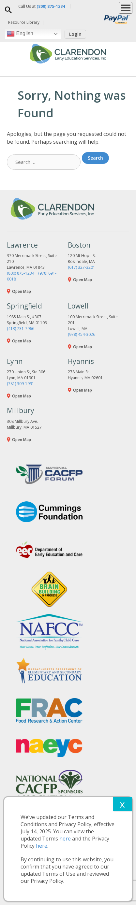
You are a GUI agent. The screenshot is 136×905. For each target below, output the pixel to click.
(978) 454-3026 (81, 334)
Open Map (21, 291)
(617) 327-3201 (81, 267)
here (65, 838)
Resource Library (23, 22)
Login (75, 34)
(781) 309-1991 (20, 383)
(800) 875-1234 (20, 273)
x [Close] (122, 804)
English (20, 34)
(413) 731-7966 (20, 328)
